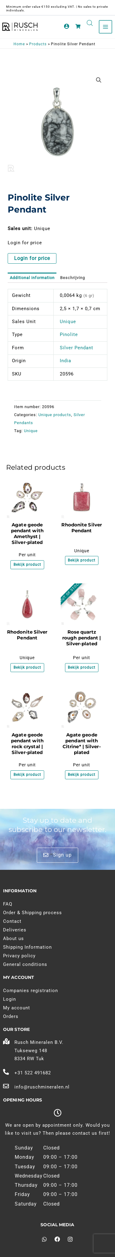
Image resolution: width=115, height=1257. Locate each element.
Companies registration (30, 990)
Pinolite (69, 334)
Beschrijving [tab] (72, 277)
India (65, 360)
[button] (98, 80)
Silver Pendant (76, 348)
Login (9, 999)
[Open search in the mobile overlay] (90, 23)
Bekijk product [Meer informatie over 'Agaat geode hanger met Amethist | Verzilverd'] (27, 564)
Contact (12, 921)
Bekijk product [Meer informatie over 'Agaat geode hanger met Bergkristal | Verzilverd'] (27, 774)
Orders (10, 1016)
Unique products (54, 414)
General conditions (25, 964)
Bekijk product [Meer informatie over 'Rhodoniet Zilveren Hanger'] (81, 560)
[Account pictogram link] (66, 26)
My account (16, 1008)
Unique (68, 321)
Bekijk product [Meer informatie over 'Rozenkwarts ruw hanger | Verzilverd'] (81, 667)
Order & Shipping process (32, 912)
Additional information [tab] (32, 277)
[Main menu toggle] (105, 26)
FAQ (7, 904)
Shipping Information (27, 947)
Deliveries (14, 930)
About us (13, 938)
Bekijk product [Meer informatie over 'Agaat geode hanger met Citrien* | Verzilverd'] (81, 774)
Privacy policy (19, 956)
